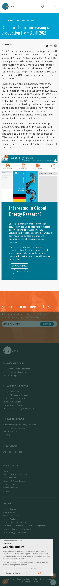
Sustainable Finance (11, 515)
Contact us (20, 272)
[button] (44, 6)
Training (6, 434)
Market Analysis (10, 431)
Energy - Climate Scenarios (14, 428)
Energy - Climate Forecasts (15, 372)
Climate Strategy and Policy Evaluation (19, 424)
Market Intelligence (11, 375)
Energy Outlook (10, 484)
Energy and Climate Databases (16, 368)
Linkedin (51, 46)
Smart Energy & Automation (15, 532)
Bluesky (47, 47)
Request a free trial (19, 266)
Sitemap (36, 582)
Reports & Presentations (14, 481)
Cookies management (47, 579)
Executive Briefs (10, 477)
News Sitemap (25, 582)
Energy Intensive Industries (15, 522)
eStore (6, 491)
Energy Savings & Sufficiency (15, 398)
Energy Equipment (11, 519)
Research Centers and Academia (17, 529)
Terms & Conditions (23, 579)
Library (10, 20)
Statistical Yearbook (11, 487)
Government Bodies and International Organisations (25, 525)
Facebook (56, 46)
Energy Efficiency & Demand (15, 395)
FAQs (35, 579)
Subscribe (47, 324)
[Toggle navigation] (54, 6)
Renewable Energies (12, 401)
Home (4, 20)
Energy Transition (11, 391)
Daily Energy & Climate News (25, 20)
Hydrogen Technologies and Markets (19, 408)
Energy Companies (11, 509)
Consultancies (9, 512)
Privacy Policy (9, 579)
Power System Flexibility (14, 405)
